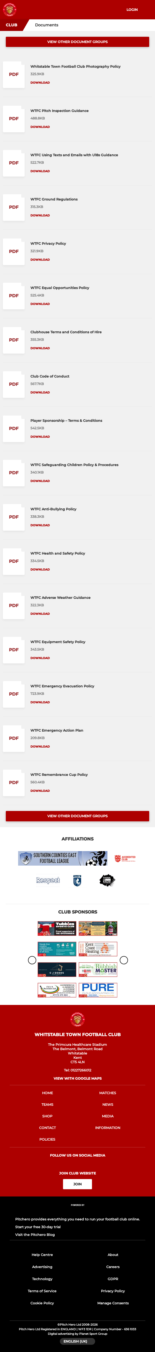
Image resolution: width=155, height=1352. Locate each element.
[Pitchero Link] (77, 1211)
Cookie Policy (42, 1303)
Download (40, 82)
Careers (113, 1267)
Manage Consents (113, 1303)
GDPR (113, 1279)
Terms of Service (42, 1291)
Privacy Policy (113, 1291)
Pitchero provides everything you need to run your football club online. (77, 1219)
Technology (42, 1279)
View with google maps (78, 1078)
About (113, 1255)
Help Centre (42, 1255)
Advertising (42, 1267)
